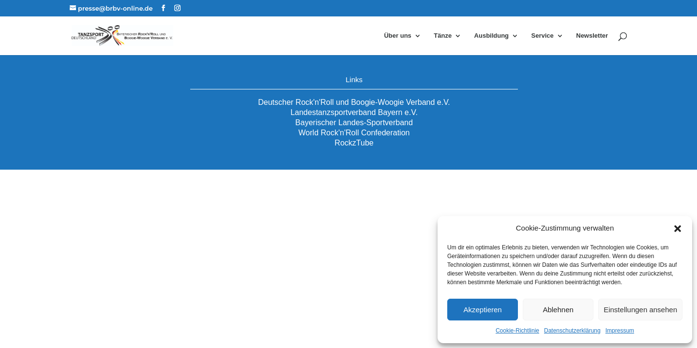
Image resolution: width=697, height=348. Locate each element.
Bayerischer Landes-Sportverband (354, 122)
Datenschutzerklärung (572, 330)
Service (542, 35)
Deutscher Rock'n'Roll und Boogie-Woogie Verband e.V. (354, 102)
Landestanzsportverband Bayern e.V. (354, 112)
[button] (677, 228)
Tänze (443, 35)
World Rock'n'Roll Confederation (354, 133)
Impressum (620, 330)
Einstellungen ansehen (640, 309)
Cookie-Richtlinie (517, 330)
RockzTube (353, 143)
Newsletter (592, 35)
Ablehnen (558, 309)
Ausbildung (491, 35)
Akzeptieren (482, 309)
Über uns (397, 35)
